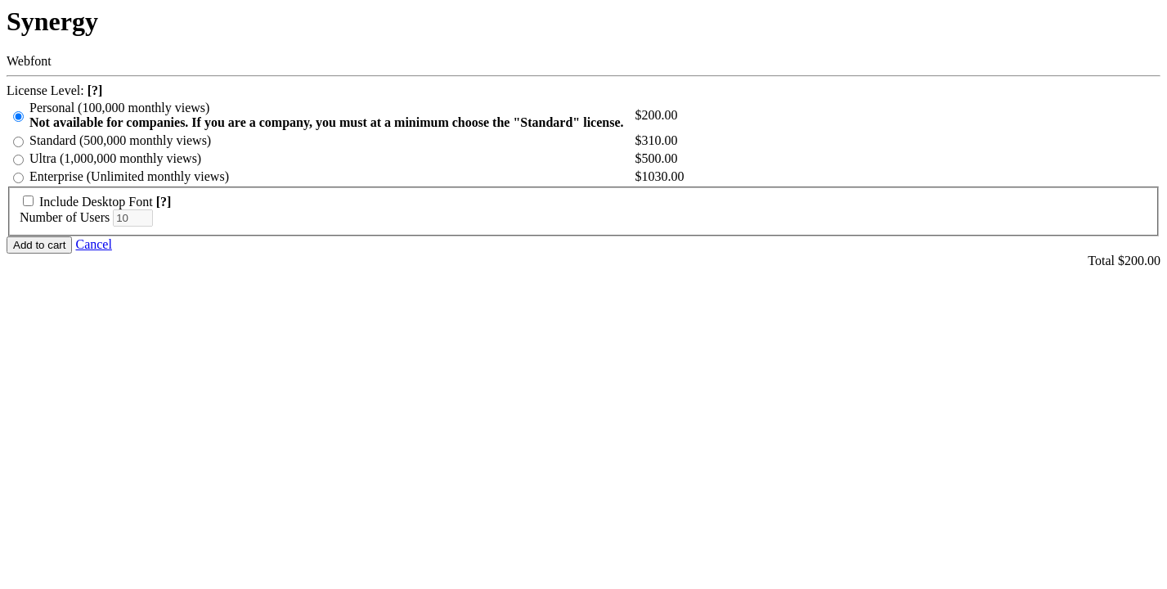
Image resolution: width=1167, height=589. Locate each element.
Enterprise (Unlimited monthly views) (129, 176)
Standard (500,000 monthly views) (120, 140)
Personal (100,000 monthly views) (326, 115)
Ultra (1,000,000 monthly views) (115, 158)
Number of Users (65, 217)
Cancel (93, 244)
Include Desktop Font (96, 202)
